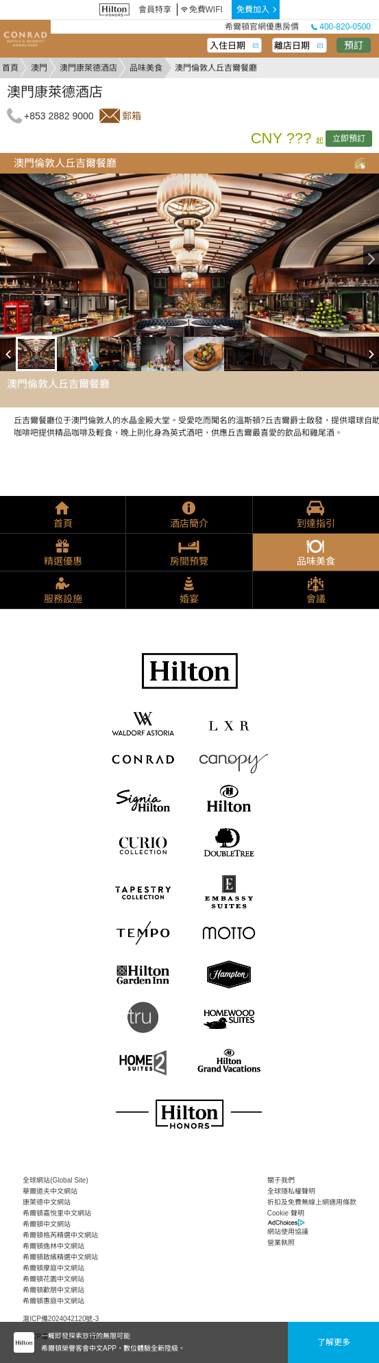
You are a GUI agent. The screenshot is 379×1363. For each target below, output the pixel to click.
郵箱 (131, 115)
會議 (316, 598)
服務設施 (63, 598)
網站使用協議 (287, 1231)
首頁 (10, 68)
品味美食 (146, 68)
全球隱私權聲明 (291, 1191)
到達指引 (316, 523)
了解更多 (333, 1342)
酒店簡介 (189, 523)
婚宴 (189, 598)
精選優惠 (63, 561)
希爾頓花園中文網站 (53, 1279)
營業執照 (281, 1242)
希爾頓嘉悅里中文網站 (57, 1213)
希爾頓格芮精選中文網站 (60, 1235)
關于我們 (281, 1180)
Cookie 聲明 (285, 1213)
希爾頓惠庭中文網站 (53, 1301)
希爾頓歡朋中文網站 (53, 1290)
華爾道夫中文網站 (50, 1191)
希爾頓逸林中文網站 (53, 1246)
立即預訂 (348, 138)
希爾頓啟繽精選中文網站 (60, 1257)
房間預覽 (189, 561)
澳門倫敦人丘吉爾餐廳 (65, 163)
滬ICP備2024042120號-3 (61, 1319)
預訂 (353, 45)
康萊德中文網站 (47, 1202)
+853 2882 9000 (59, 115)
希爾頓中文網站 (47, 1224)
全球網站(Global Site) (55, 1180)
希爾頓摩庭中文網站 (53, 1268)
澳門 (39, 68)
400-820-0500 (341, 27)
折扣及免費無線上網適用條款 (311, 1202)
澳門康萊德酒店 (88, 68)
